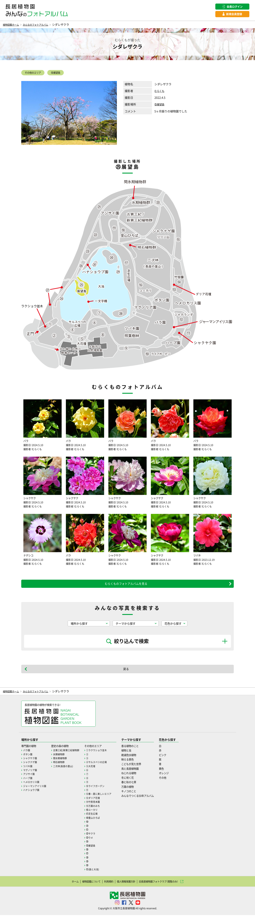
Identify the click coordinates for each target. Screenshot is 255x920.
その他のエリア (35, 74)
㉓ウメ (93, 842)
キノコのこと (135, 796)
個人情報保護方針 (125, 886)
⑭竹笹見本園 (97, 806)
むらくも (160, 92)
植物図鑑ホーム (13, 25)
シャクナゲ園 (30, 767)
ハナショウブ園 (32, 794)
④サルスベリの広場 (101, 767)
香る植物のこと (137, 750)
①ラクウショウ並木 (101, 755)
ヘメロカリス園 (32, 786)
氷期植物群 (61, 759)
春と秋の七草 (135, 787)
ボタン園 (28, 759)
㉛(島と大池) (97, 874)
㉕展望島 (62, 74)
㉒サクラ (95, 838)
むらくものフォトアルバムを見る (126, 587)
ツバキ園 (28, 771)
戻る (126, 673)
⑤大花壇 (95, 771)
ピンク (173, 759)
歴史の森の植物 (63, 750)
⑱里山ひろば (97, 822)
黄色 (172, 773)
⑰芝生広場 (96, 818)
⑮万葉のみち (97, 810)
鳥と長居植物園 (137, 773)
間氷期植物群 (62, 763)
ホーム (65, 886)
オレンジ (174, 778)
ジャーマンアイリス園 (35, 790)
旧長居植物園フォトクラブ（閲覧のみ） (164, 886)
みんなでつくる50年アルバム (145, 800)
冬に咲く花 (134, 782)
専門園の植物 (29, 750)
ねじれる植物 (135, 778)
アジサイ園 (29, 778)
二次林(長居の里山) (65, 771)
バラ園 (27, 755)
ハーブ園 (28, 783)
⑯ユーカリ (96, 814)
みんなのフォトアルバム (42, 25)
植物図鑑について (84, 886)
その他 (173, 782)
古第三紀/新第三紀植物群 (69, 755)
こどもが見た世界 (138, 769)
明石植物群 (61, 767)
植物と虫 (132, 755)
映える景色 (134, 764)
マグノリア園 (30, 775)
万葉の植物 (134, 791)
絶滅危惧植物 (135, 759)
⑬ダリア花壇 (97, 802)
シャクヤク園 (30, 763)
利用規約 (104, 886)
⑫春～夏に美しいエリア (103, 798)
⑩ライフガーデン (100, 790)
